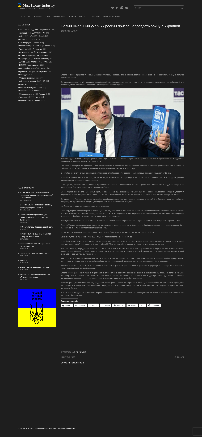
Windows (23, 49)
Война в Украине (78, 352)
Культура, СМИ (25, 71)
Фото (38, 97)
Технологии (24, 97)
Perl (37, 46)
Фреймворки (24, 100)
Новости (25, 16)
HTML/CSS (23, 39)
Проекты (37, 16)
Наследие (23, 75)
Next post (178, 357)
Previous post (68, 357)
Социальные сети (26, 94)
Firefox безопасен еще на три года (34, 267)
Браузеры (23, 59)
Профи (34, 84)
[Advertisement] (122, 53)
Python (47, 46)
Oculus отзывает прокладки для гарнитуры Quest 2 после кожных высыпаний (34, 217)
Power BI (23, 260)
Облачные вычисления (29, 78)
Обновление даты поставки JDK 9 (34, 253)
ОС (44, 81)
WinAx (75, 31)
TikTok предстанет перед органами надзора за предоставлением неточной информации (36, 195)
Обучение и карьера (27, 81)
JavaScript (23, 43)
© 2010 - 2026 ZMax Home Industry (32, 428)
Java (35, 39)
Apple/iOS (23, 33)
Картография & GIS (27, 68)
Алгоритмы (37, 49)
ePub (32, 36)
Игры (47, 16)
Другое (22, 62)
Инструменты (33, 65)
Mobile (36, 43)
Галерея (72, 16)
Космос (44, 68)
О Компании (94, 16)
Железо (34, 62)
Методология (42, 71)
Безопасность (42, 52)
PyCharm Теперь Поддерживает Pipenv (36, 227)
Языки (37, 100)
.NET (21, 30)
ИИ (20, 65)
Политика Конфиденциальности (61, 428)
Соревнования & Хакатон (30, 91)
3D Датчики (34, 30)
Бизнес (22, 55)
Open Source (24, 46)
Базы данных (24, 52)
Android (47, 30)
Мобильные (59, 16)
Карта (82, 16)
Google (42, 36)
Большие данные (38, 55)
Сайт (40, 88)
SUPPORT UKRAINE (111, 16)
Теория (42, 94)
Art (44, 33)
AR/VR (35, 33)
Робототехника (25, 88)
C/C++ (21, 36)
